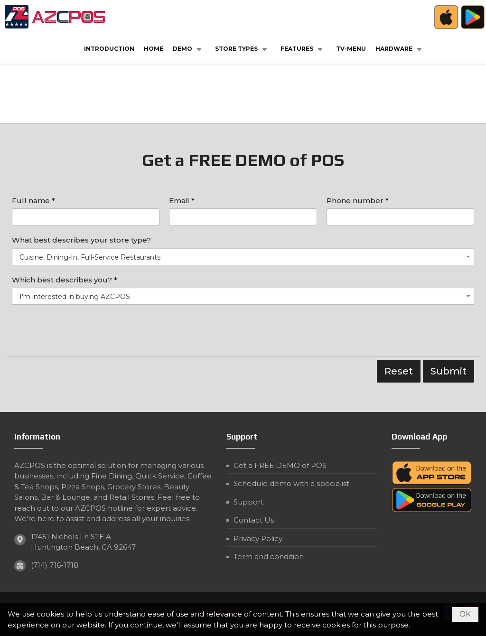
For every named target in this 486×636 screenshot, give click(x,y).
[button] (189, 48)
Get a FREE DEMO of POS (280, 465)
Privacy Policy (258, 538)
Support (248, 501)
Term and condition (269, 556)
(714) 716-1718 (54, 565)
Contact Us (254, 519)
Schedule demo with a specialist (291, 483)
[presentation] (84, 332)
